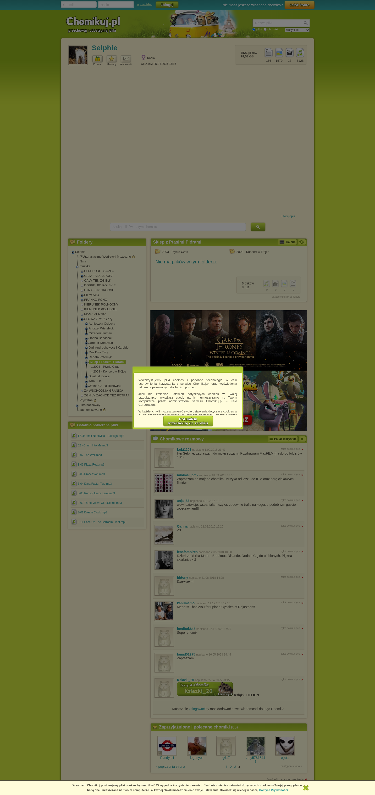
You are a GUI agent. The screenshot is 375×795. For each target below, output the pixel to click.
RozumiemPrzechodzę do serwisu (188, 421)
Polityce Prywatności (273, 790)
